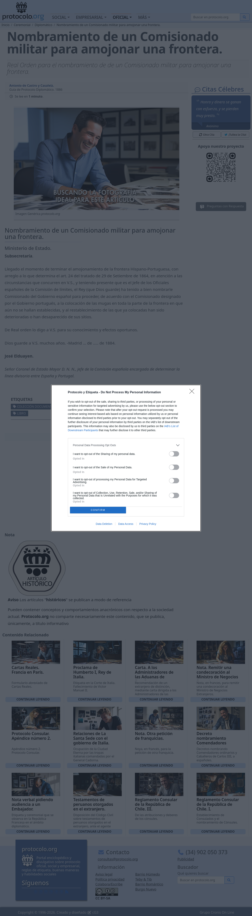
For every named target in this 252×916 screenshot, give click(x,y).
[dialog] (126, 458)
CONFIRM (98, 510)
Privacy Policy (147, 523)
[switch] (174, 453)
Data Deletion (104, 523)
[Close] (193, 392)
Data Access (125, 523)
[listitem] (126, 445)
